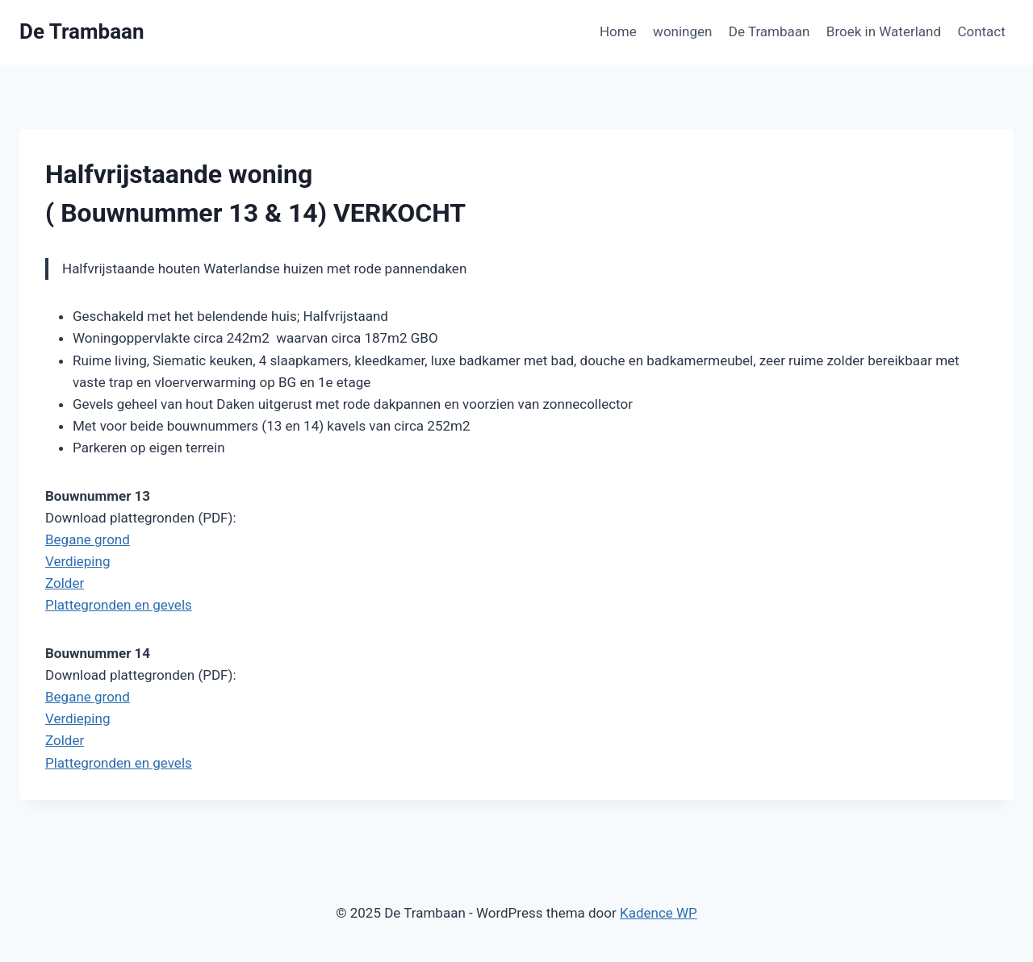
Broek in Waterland (883, 31)
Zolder (64, 583)
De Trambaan (769, 31)
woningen (682, 31)
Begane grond (87, 539)
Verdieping (77, 561)
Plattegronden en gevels (118, 605)
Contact (981, 31)
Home (618, 31)
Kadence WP (658, 913)
